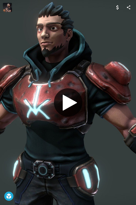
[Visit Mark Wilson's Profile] (7, 7)
